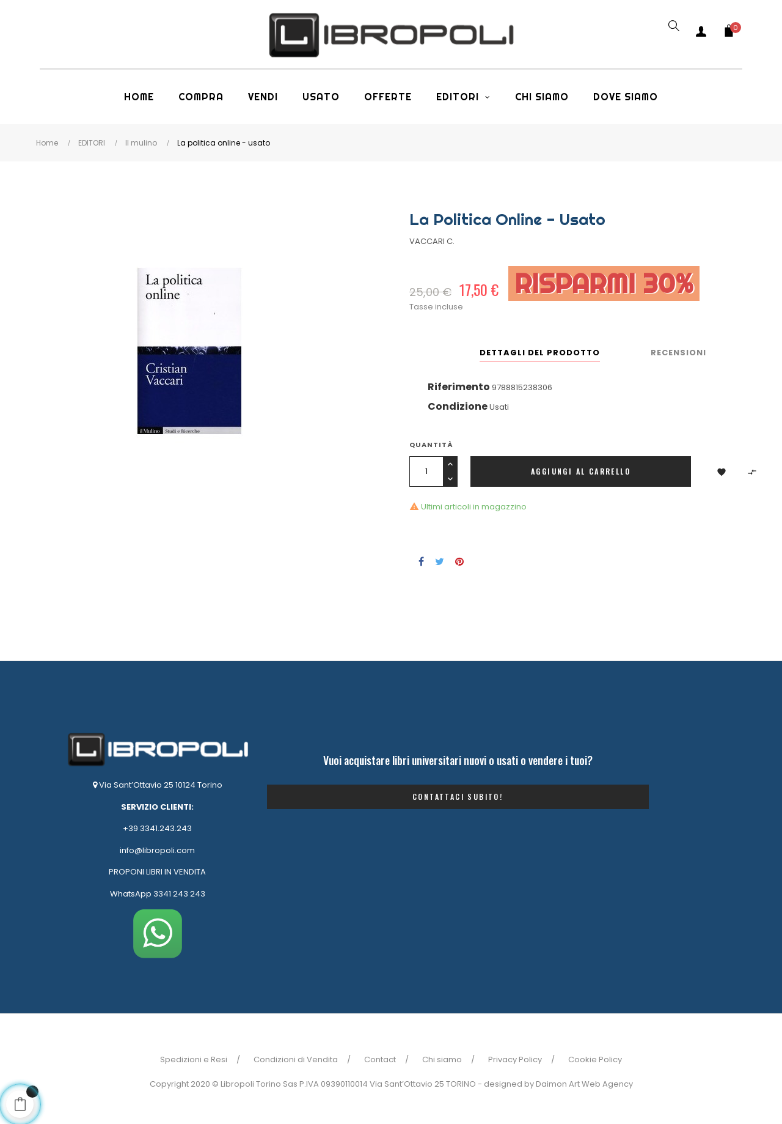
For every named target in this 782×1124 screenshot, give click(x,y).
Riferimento (459, 387)
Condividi (421, 561)
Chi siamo (442, 1059)
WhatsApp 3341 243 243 (157, 894)
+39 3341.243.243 (157, 828)
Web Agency (607, 1084)
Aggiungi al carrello (580, 471)
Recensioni (678, 352)
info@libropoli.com (157, 850)
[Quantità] (426, 471)
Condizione (458, 406)
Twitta (439, 561)
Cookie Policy (595, 1059)
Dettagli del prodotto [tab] (540, 352)
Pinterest (459, 561)
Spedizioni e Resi (193, 1059)
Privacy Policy (515, 1059)
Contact (380, 1059)
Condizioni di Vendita (296, 1059)
